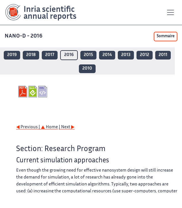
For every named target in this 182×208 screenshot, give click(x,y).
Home (49, 127)
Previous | (28, 127)
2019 (12, 55)
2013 (125, 55)
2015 (88, 55)
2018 (31, 55)
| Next (67, 127)
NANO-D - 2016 (24, 36)
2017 (49, 55)
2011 (163, 55)
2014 (107, 55)
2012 (144, 55)
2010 (87, 68)
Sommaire (166, 36)
